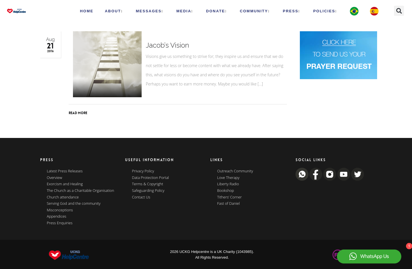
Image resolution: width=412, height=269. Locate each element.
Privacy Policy (143, 171)
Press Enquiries (60, 223)
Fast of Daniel (228, 203)
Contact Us (141, 197)
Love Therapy (228, 178)
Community (255, 11)
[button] (399, 11)
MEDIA (184, 11)
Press (291, 11)
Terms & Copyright (147, 184)
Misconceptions (60, 210)
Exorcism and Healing (65, 184)
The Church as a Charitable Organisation (80, 190)
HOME (86, 11)
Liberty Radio (228, 184)
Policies (325, 11)
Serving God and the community (74, 203)
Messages (149, 11)
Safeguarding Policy (148, 190)
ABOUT (113, 11)
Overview (54, 178)
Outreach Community (235, 171)
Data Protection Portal (150, 178)
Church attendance (63, 197)
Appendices (56, 216)
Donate (216, 11)
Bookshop (225, 190)
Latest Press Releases (65, 171)
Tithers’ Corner (229, 197)
